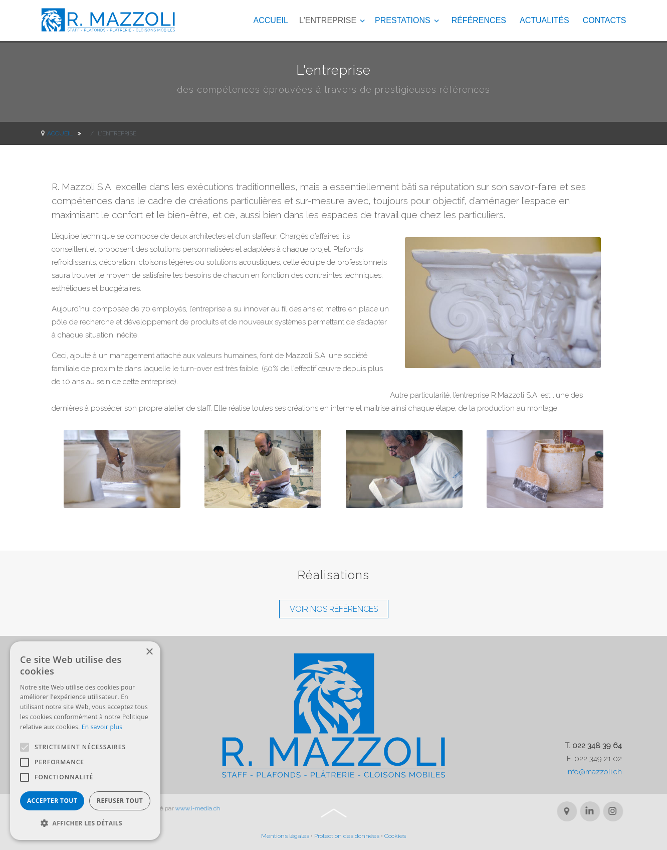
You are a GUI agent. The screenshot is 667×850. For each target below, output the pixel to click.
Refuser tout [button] (120, 800)
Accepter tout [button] (52, 800)
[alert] (85, 740)
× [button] (149, 652)
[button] (85, 823)
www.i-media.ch (189, 808)
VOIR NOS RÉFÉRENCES (334, 609)
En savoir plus (102, 727)
